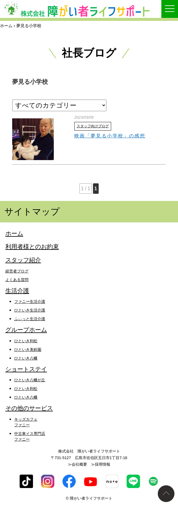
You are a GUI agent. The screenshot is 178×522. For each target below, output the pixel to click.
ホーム (6, 25)
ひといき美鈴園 (27, 349)
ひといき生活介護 (29, 310)
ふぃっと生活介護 (29, 319)
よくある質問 (17, 280)
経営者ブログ (17, 271)
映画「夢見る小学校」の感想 (109, 135)
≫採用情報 (100, 464)
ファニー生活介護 (29, 301)
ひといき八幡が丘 (29, 380)
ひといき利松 (25, 341)
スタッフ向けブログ (93, 126)
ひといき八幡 (25, 358)
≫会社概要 (77, 464)
